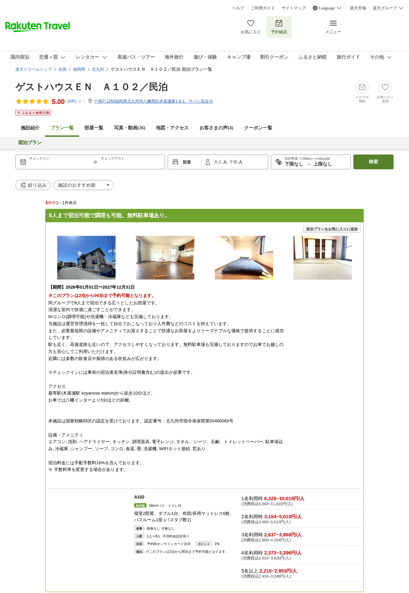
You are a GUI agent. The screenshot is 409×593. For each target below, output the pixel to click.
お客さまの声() (216, 127)
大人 (218, 162)
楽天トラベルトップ (33, 69)
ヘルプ (238, 8)
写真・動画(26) (129, 127)
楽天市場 (358, 8)
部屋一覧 (93, 127)
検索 (373, 161)
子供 (233, 162)
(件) (74, 101)
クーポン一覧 (258, 127)
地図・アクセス (172, 127)
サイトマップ (294, 8)
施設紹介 (30, 127)
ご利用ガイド (263, 8)
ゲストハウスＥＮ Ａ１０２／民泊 (91, 87)
